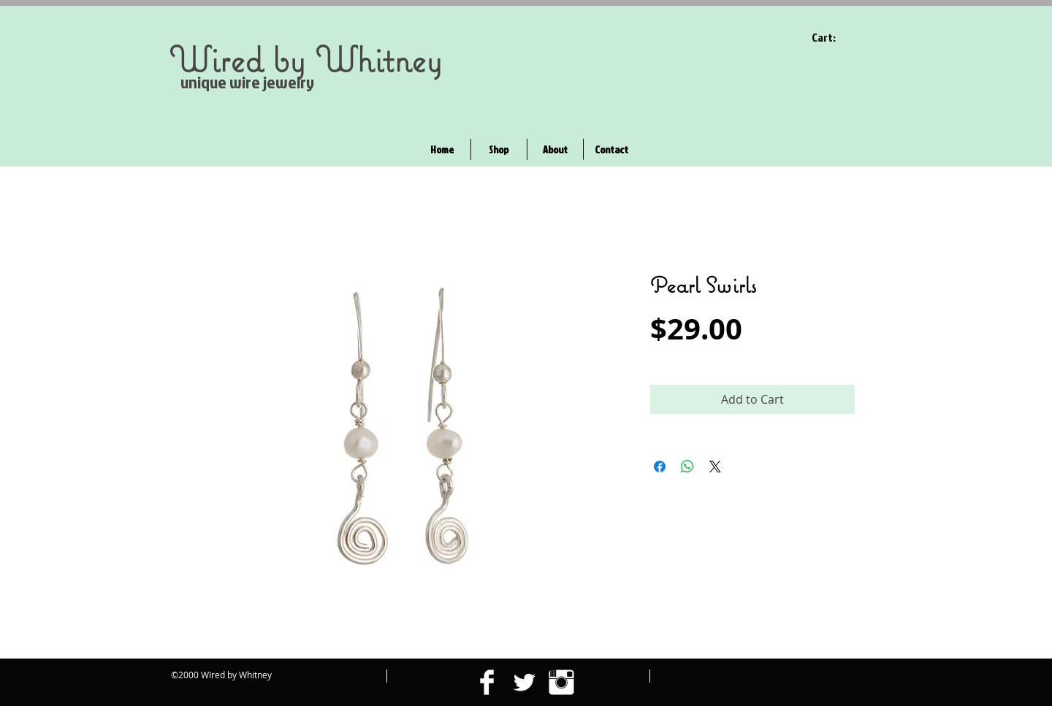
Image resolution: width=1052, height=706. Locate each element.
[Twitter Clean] (524, 682)
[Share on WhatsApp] (687, 466)
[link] (833, 38)
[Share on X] (715, 466)
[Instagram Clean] (561, 682)
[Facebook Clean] (487, 682)
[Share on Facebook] (659, 466)
